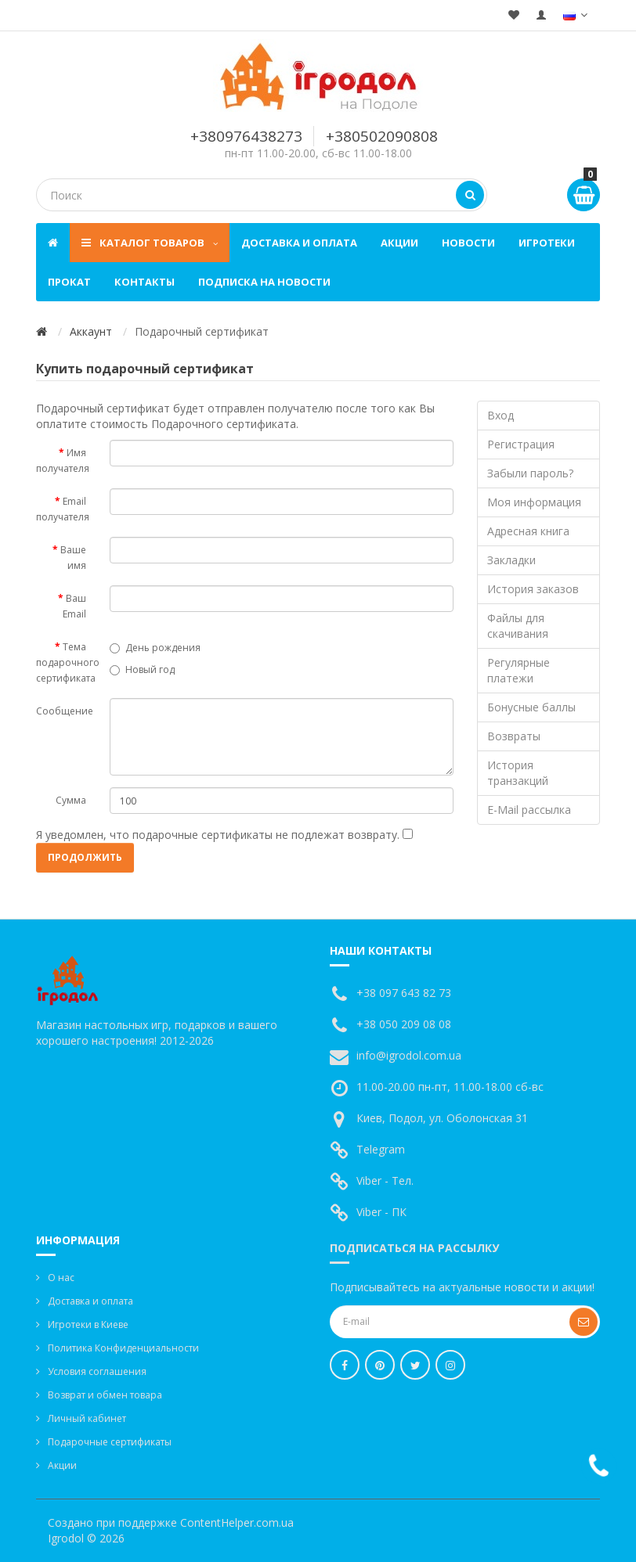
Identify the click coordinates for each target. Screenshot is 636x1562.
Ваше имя (73, 557)
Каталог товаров (149, 243)
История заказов (533, 588)
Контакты (144, 282)
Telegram (380, 1149)
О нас (61, 1277)
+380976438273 (246, 136)
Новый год (142, 669)
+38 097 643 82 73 (403, 992)
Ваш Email (74, 606)
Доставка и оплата (299, 243)
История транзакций (517, 773)
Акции (399, 243)
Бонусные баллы (531, 707)
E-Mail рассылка (529, 809)
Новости (468, 243)
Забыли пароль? (530, 473)
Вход (500, 415)
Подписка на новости (264, 282)
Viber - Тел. (385, 1180)
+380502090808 (382, 136)
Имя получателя (62, 460)
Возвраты (513, 736)
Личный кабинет (87, 1418)
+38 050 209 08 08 (403, 1024)
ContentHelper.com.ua (237, 1522)
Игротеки (547, 243)
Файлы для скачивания (517, 625)
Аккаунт (91, 331)
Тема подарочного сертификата (67, 662)
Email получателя (62, 509)
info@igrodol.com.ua (408, 1055)
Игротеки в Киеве (88, 1324)
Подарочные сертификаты (110, 1442)
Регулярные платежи (518, 670)
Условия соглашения (97, 1371)
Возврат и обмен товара (105, 1395)
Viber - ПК (381, 1211)
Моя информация (534, 502)
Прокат (69, 282)
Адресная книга (528, 531)
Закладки (511, 559)
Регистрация (521, 444)
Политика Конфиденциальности (123, 1348)
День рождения (155, 647)
